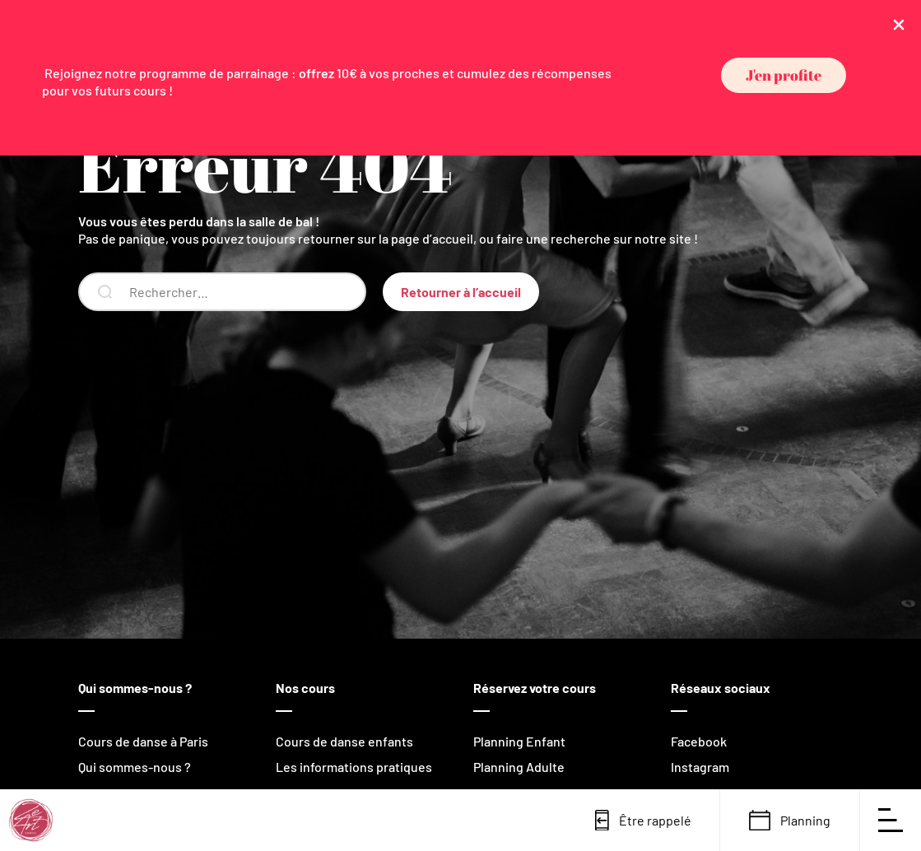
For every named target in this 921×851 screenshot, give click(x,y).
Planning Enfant (519, 741)
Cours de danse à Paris (143, 741)
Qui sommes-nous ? (134, 766)
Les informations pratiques (354, 766)
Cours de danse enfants (344, 741)
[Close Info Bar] (899, 23)
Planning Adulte (519, 766)
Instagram (700, 766)
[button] (783, 75)
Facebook (699, 741)
